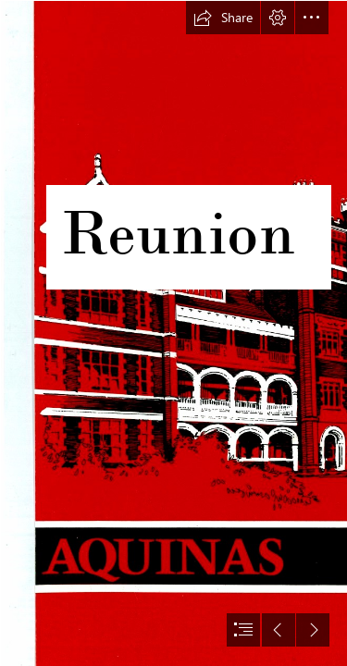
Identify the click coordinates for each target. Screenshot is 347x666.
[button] (223, 17)
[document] (173, 333)
